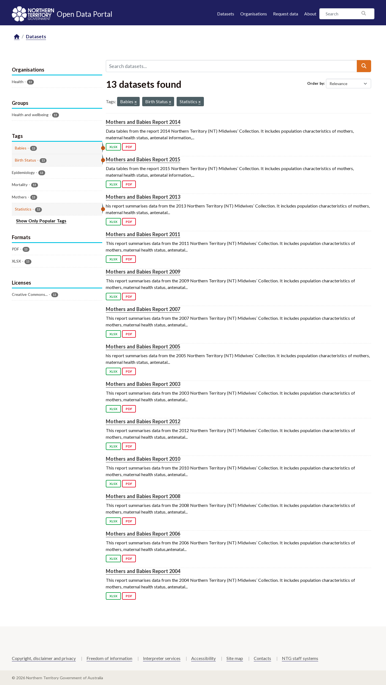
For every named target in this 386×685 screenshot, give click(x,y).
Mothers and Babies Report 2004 (143, 571)
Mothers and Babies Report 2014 (143, 122)
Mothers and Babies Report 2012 (143, 421)
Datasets (225, 13)
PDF (129, 147)
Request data (285, 13)
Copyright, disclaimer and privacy (44, 658)
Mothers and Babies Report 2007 (143, 309)
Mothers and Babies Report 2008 (143, 496)
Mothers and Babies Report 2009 (143, 272)
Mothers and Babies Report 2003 (143, 384)
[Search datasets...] (231, 66)
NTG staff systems (300, 658)
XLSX (113, 147)
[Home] (17, 37)
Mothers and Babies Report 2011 (143, 234)
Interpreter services (161, 658)
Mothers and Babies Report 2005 (143, 346)
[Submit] (364, 66)
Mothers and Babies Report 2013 (143, 197)
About (310, 13)
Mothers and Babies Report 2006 (143, 534)
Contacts (262, 658)
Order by (315, 83)
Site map (234, 658)
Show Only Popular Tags (41, 220)
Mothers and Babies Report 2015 (143, 159)
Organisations (253, 13)
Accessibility (203, 658)
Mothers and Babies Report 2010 (143, 459)
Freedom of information (109, 658)
